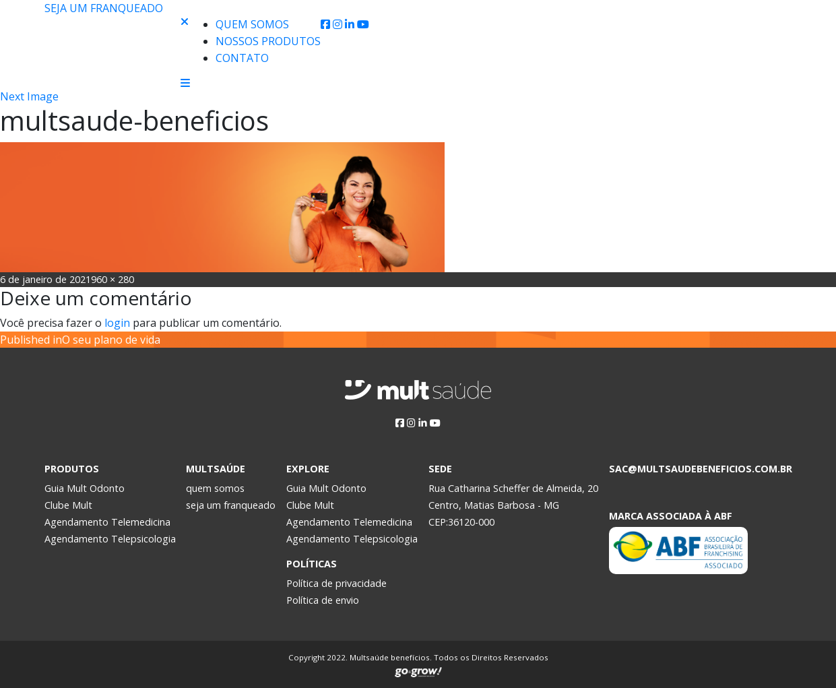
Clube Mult (68, 505)
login (117, 322)
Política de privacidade (336, 583)
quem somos (215, 488)
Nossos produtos (268, 41)
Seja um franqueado (103, 8)
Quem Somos (252, 24)
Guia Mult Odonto (84, 488)
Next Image (29, 96)
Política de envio (322, 600)
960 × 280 (112, 279)
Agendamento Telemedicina (107, 521)
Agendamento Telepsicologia (110, 538)
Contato (242, 58)
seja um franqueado (231, 505)
